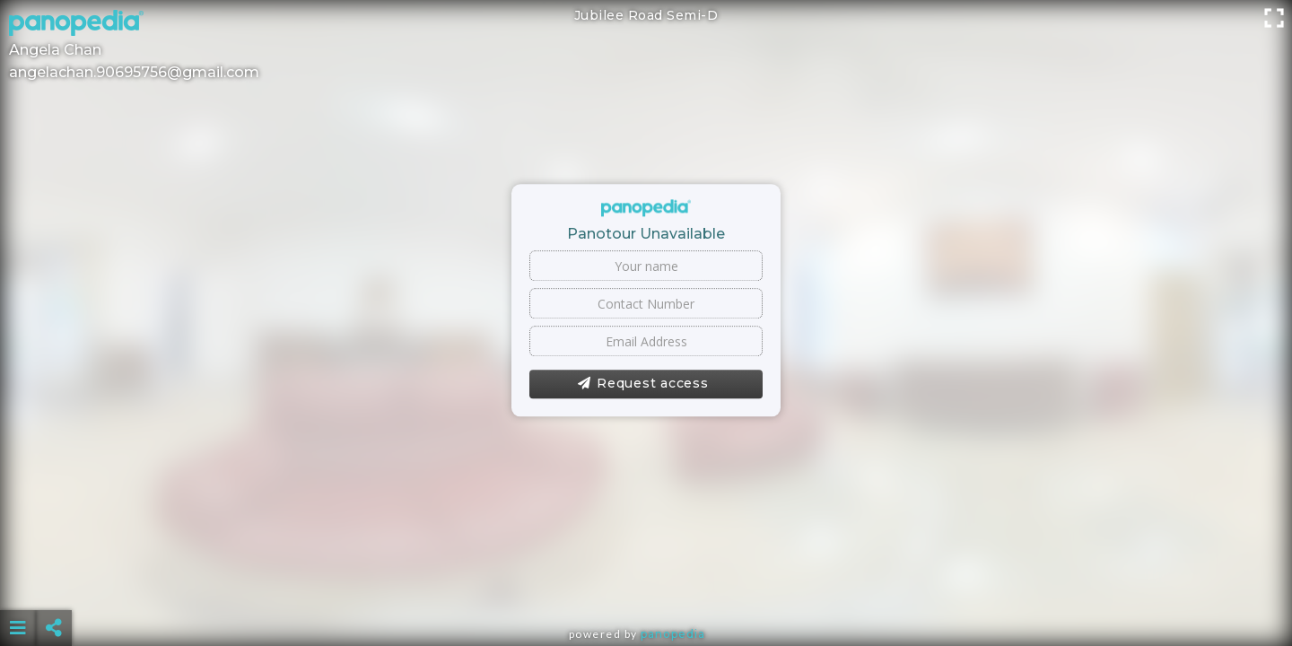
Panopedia (673, 634)
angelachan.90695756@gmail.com (134, 72)
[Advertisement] (646, 583)
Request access (643, 384)
